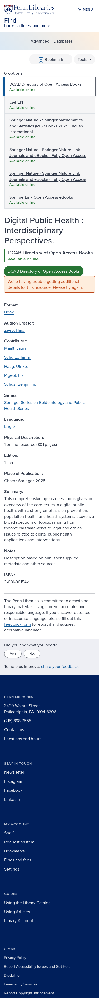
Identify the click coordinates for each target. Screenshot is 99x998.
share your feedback (60, 666)
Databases (63, 41)
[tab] (49, 86)
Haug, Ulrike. (16, 366)
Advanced (40, 41)
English (11, 426)
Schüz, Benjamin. (20, 384)
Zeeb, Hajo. (14, 330)
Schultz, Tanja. (17, 357)
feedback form (17, 624)
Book (9, 312)
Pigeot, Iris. (14, 375)
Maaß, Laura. (15, 348)
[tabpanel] (49, 271)
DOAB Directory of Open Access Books (44, 271)
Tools (83, 59)
